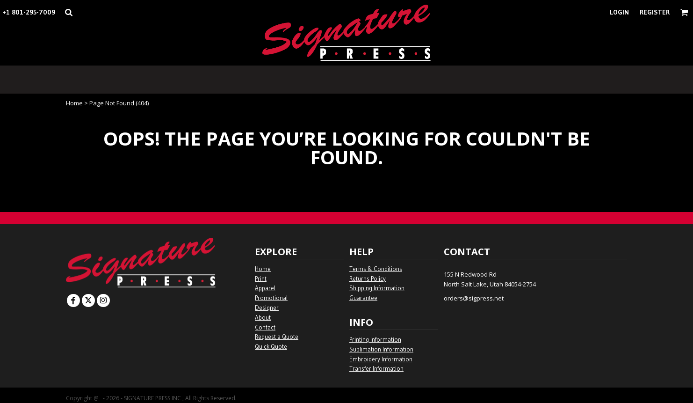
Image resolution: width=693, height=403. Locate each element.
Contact (265, 327)
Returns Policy (367, 278)
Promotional (271, 297)
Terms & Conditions (375, 268)
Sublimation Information (381, 349)
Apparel (265, 288)
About (263, 317)
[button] (68, 12)
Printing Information (375, 339)
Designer (267, 307)
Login (619, 12)
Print (261, 278)
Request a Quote (276, 336)
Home (74, 103)
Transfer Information (376, 368)
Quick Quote (271, 346)
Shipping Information (376, 288)
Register (655, 12)
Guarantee (363, 297)
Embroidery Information (380, 359)
